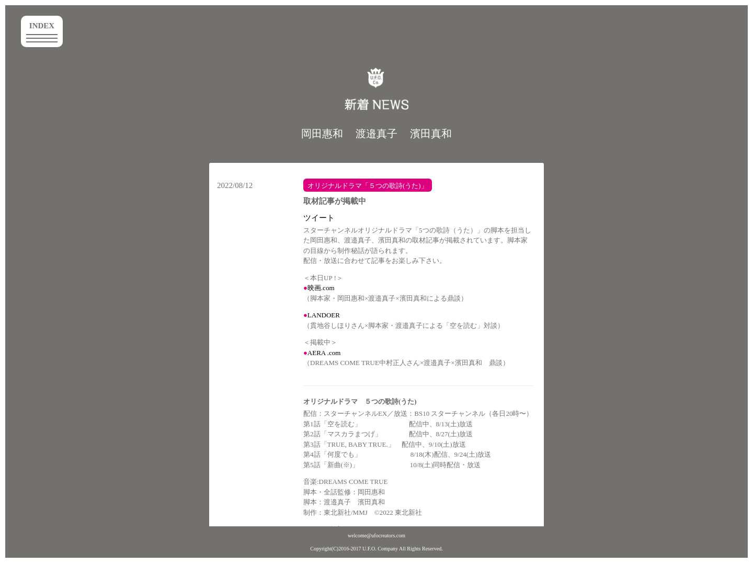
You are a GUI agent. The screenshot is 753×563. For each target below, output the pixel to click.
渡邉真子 (376, 133)
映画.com (321, 288)
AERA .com (324, 353)
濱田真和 (431, 133)
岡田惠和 (322, 133)
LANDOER (323, 315)
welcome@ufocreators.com (376, 535)
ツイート (319, 218)
